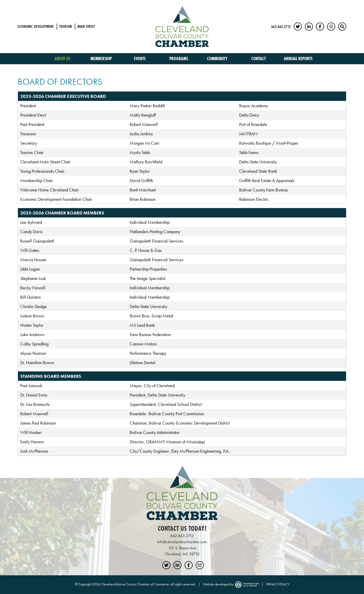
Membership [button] (101, 58)
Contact (258, 58)
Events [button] (140, 58)
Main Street (86, 26)
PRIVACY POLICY (277, 584)
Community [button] (218, 58)
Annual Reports (298, 58)
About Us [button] (63, 58)
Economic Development (36, 26)
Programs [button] (179, 58)
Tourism (65, 26)
